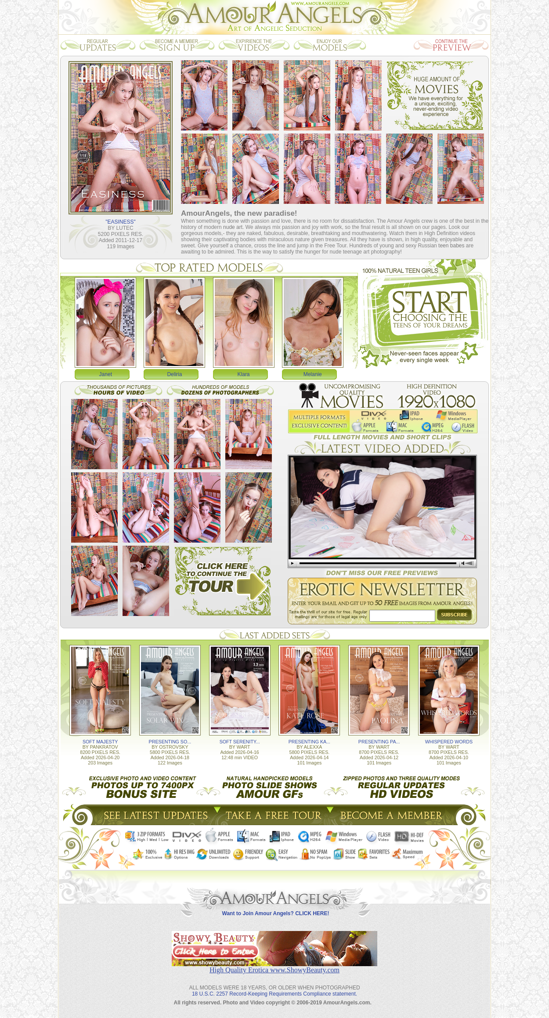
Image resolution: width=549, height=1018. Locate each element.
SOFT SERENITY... (240, 741)
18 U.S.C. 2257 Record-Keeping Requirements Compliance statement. (274, 994)
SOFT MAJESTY (100, 741)
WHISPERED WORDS (449, 741)
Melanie (312, 374)
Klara (244, 374)
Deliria (174, 374)
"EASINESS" (120, 222)
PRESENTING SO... (170, 741)
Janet (105, 374)
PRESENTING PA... (379, 741)
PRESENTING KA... (309, 741)
